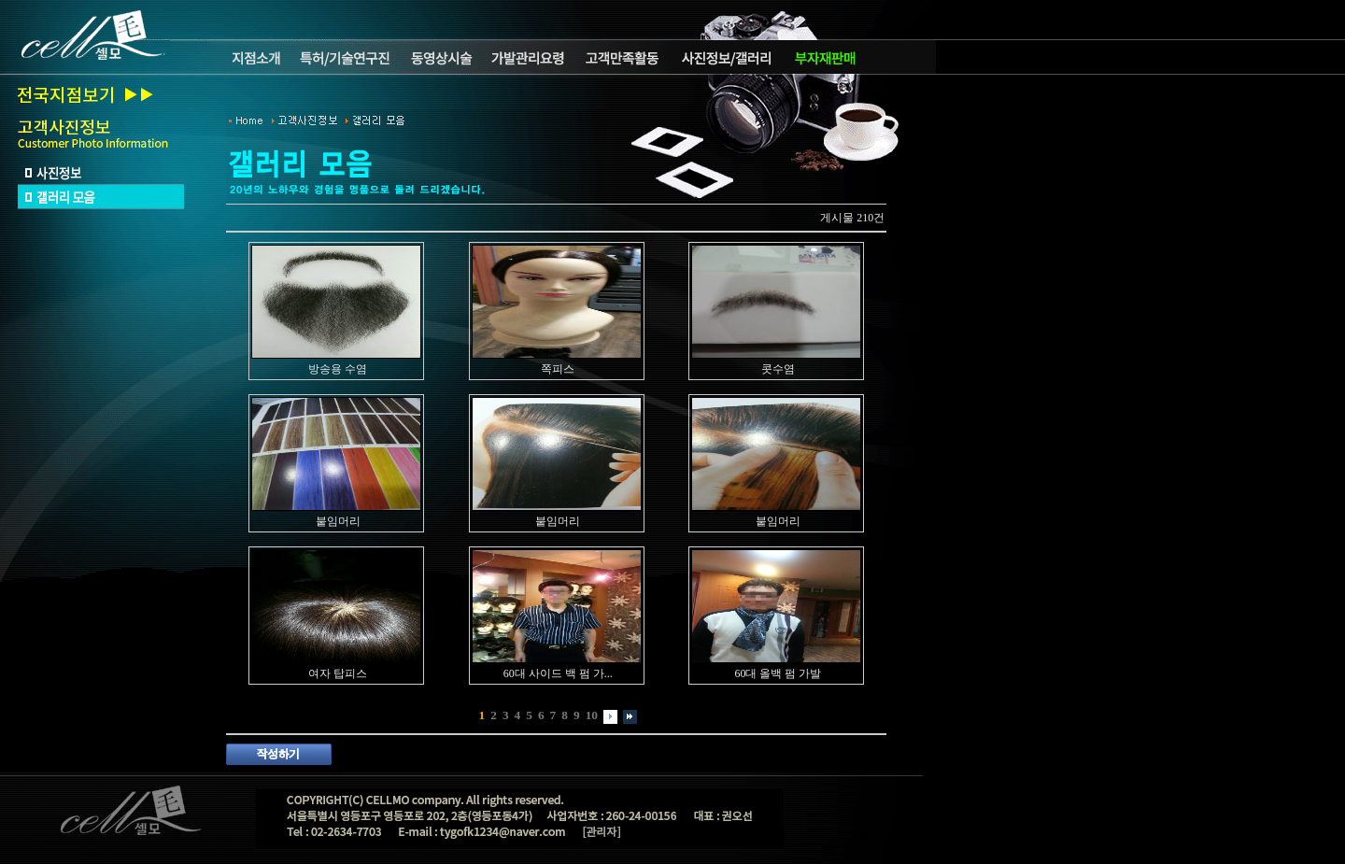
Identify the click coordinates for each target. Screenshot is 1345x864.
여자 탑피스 (337, 673)
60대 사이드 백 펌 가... (558, 673)
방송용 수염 (337, 368)
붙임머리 (338, 521)
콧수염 (778, 368)
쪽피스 (557, 368)
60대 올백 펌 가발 (777, 673)
